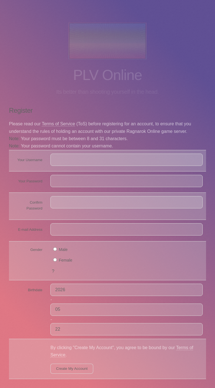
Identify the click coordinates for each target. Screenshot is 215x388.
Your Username (30, 160)
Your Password (30, 181)
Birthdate (35, 290)
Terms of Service (58, 123)
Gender (36, 250)
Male (60, 249)
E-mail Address (30, 229)
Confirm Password (35, 205)
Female (62, 260)
